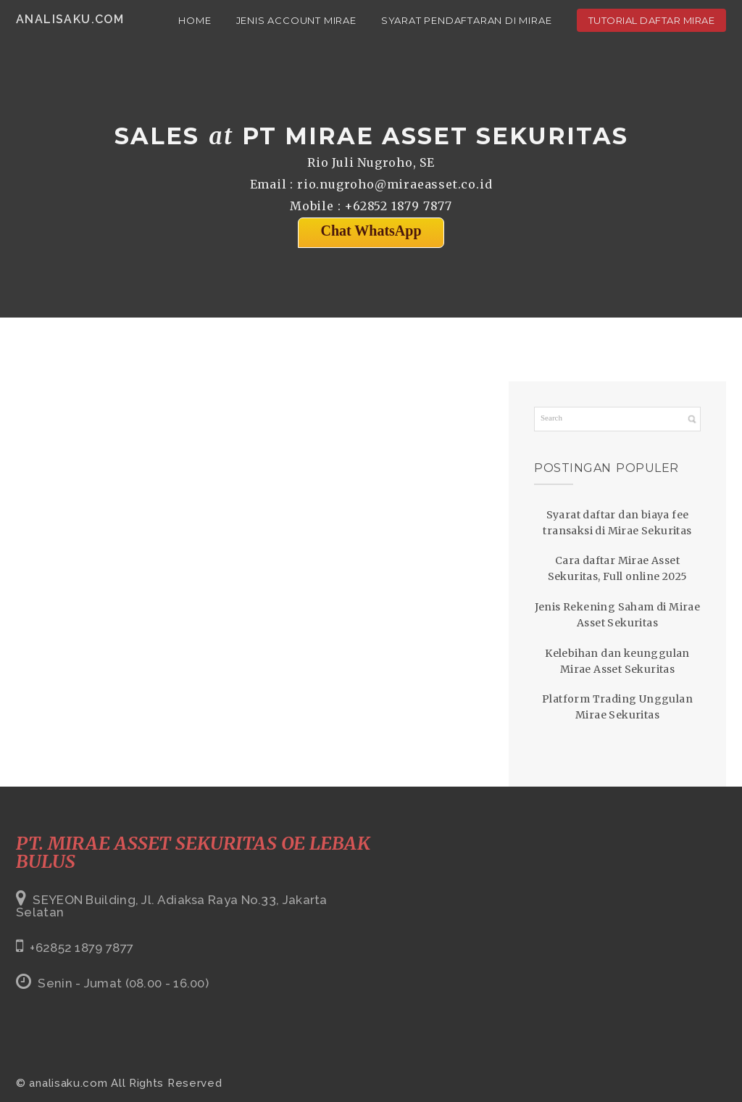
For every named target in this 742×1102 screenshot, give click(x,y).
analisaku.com (70, 19)
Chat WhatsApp (370, 231)
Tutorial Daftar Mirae (651, 20)
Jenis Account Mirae (296, 20)
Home (194, 20)
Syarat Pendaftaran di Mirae (466, 20)
